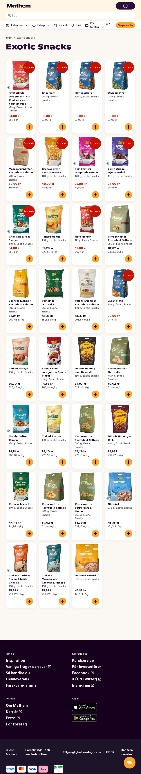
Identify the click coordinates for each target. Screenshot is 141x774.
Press (13, 718)
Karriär (14, 711)
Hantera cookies (127, 752)
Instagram (83, 685)
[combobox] (72, 15)
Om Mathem (17, 705)
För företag (16, 724)
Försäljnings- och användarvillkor (37, 752)
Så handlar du (18, 673)
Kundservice (83, 660)
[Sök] (9, 15)
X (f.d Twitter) (87, 679)
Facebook (83, 673)
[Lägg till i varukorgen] (29, 127)
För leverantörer (86, 666)
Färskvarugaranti (21, 685)
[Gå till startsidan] (19, 6)
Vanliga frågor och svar (28, 666)
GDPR (110, 752)
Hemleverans (17, 679)
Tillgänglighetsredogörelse (82, 752)
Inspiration (15, 660)
